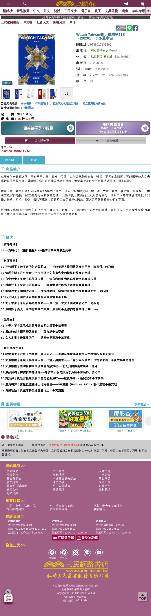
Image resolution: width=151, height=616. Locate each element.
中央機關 (26, 103)
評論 (121, 28)
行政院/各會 (42, 103)
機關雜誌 (29, 107)
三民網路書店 (10, 22)
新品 (23, 11)
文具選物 (111, 11)
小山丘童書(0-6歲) (62, 505)
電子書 (86, 11)
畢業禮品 (99, 509)
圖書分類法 (14, 478)
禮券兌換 (12, 474)
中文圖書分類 (12, 107)
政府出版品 (10, 103)
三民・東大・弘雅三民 (21, 505)
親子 (97, 11)
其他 (72, 22)
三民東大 (70, 11)
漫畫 (125, 11)
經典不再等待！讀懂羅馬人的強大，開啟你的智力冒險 (88, 17)
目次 (34, 160)
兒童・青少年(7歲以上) (108, 505)
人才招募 (104, 471)
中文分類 (104, 474)
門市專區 (58, 471)
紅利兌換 (104, 489)
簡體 (57, 11)
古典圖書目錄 (58, 509)
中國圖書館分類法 (64, 478)
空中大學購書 (61, 485)
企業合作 (104, 485)
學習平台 (104, 482)
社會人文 (43, 22)
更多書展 (142, 404)
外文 (46, 11)
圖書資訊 (59, 22)
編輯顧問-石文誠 (101, 56)
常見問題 (104, 478)
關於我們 (12, 471)
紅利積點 (58, 474)
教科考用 (138, 11)
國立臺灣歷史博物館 (104, 50)
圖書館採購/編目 (17, 485)
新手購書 (12, 482)
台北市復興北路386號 (20, 524)
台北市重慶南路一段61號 (110, 524)
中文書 (27, 22)
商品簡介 (11, 160)
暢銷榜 (8, 11)
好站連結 (12, 493)
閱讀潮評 (58, 489)
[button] (148, 421)
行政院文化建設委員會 (66, 103)
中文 (36, 11)
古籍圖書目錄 (15, 509)
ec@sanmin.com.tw (32, 532)
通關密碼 (58, 482)
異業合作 (12, 489)
